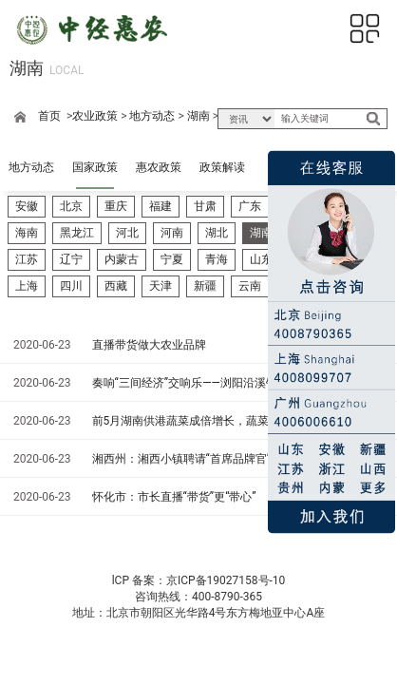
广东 (249, 206)
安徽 (26, 206)
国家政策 (95, 167)
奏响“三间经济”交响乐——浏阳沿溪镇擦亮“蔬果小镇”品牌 (226, 383)
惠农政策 (158, 167)
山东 (261, 259)
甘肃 (205, 206)
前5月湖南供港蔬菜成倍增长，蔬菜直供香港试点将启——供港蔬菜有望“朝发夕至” (226, 421)
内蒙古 (121, 259)
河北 (127, 232)
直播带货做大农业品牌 (149, 345)
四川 (71, 286)
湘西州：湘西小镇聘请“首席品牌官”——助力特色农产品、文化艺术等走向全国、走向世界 (226, 459)
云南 (249, 286)
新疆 (205, 286)
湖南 (198, 116)
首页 (49, 116)
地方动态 (152, 116)
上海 (26, 286)
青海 (216, 259)
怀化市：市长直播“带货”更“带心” (174, 497)
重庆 (115, 206)
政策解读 (222, 167)
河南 (172, 232)
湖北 (216, 232)
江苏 (26, 259)
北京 (71, 206)
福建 (160, 206)
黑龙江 (77, 232)
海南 (26, 232)
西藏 (115, 286)
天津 (160, 286)
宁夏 (172, 259)
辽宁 (71, 259)
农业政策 (95, 116)
